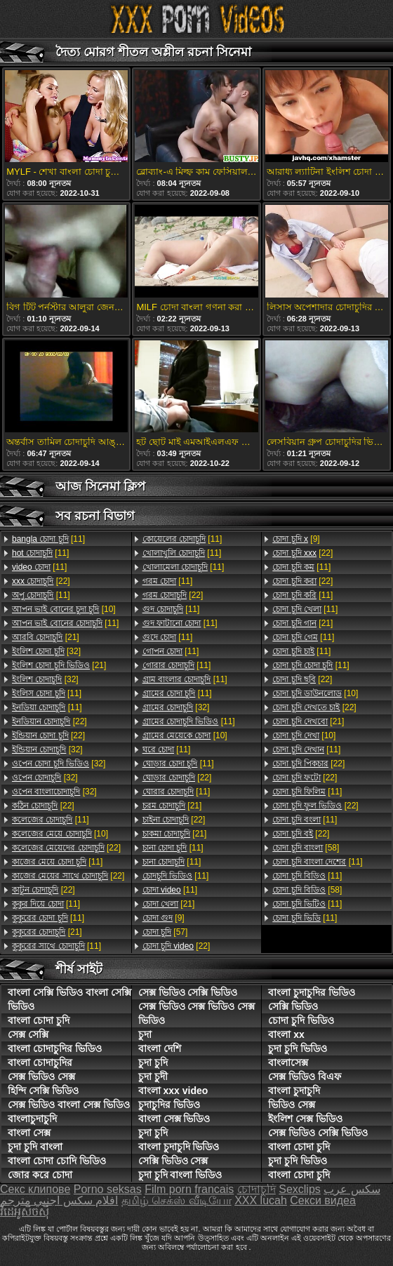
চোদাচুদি (256, 1189)
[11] (48, 539)
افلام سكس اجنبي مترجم (59, 1200)
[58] (305, 848)
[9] (163, 918)
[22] (41, 581)
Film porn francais (189, 1189)
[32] (46, 651)
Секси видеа (323, 1200)
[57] (165, 932)
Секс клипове (35, 1189)
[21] (45, 637)
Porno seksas (108, 1189)
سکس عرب (352, 1189)
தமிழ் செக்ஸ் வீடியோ (176, 1200)
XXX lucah (260, 1200)
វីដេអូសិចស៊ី (24, 1212)
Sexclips (300, 1189)
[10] (64, 609)
